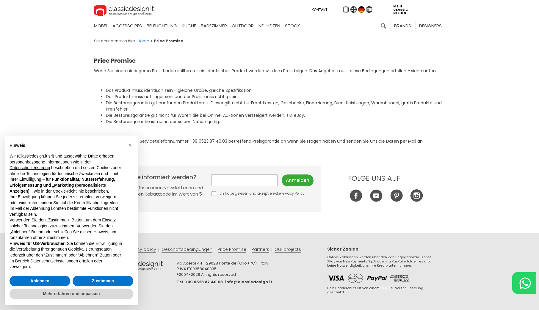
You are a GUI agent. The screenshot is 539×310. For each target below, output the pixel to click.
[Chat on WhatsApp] (524, 283)
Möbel (101, 26)
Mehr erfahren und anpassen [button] (71, 293)
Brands (402, 26)
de (361, 9)
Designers (430, 26)
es (369, 9)
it (346, 9)
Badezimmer (214, 26)
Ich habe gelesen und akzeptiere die (258, 193)
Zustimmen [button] (103, 280)
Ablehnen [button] (39, 280)
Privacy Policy (293, 193)
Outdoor (243, 26)
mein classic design (400, 10)
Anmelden (297, 180)
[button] (130, 145)
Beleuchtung (162, 26)
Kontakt (320, 9)
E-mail (244, 180)
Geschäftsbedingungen (187, 249)
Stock (292, 26)
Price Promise (232, 249)
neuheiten (269, 26)
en (353, 9)
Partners (260, 249)
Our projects (288, 249)
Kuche (189, 26)
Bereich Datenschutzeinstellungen (46, 261)
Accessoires (127, 26)
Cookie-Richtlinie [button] (68, 191)
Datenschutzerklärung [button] (30, 167)
